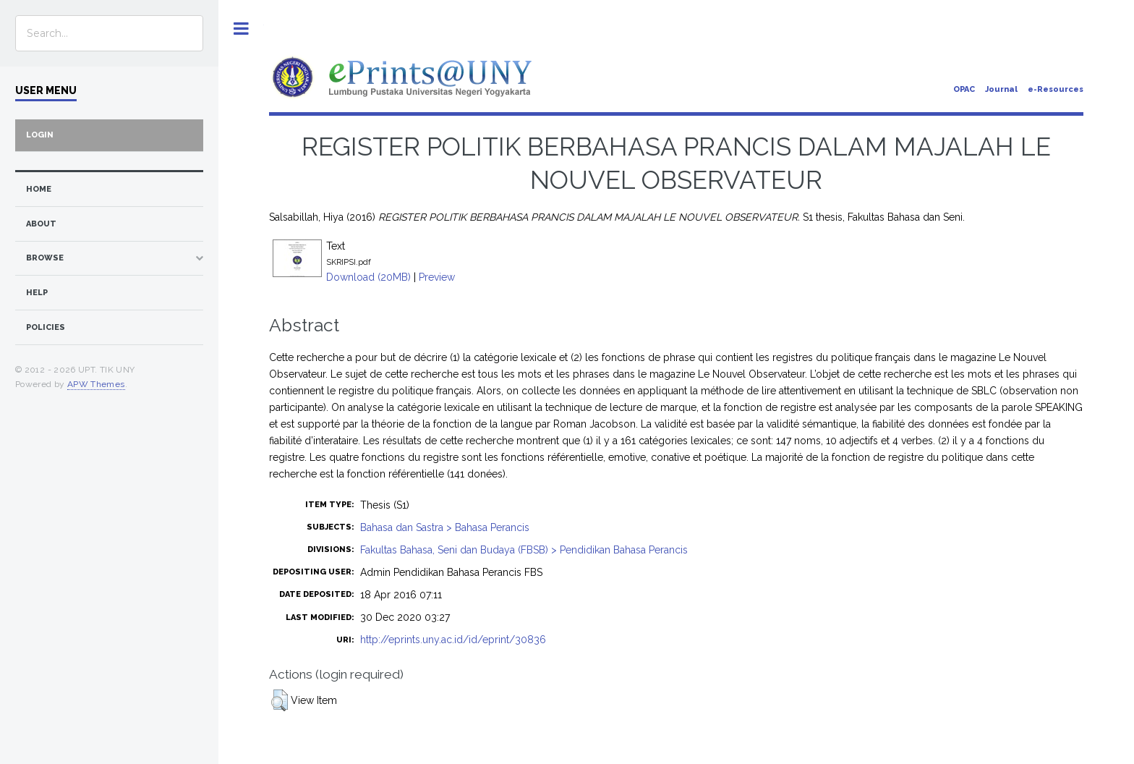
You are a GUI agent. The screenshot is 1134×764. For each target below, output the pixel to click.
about (41, 224)
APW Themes (96, 384)
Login (40, 135)
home (38, 189)
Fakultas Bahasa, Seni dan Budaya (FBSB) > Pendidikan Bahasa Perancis (524, 550)
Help (37, 292)
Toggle (241, 28)
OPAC (964, 89)
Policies (45, 327)
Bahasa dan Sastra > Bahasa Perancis (444, 527)
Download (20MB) (368, 277)
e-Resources (1055, 89)
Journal (1001, 89)
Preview (437, 277)
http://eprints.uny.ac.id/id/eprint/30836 (453, 639)
